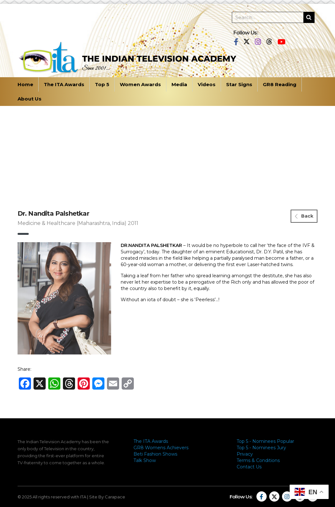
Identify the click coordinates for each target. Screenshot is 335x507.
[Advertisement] (168, 153)
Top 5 (102, 84)
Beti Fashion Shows (155, 454)
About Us (30, 99)
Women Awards (140, 84)
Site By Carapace (107, 496)
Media (179, 84)
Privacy (245, 454)
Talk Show (144, 460)
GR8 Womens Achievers (160, 448)
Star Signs (239, 84)
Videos (207, 84)
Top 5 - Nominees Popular (265, 441)
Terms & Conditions (258, 460)
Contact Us (249, 467)
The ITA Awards (64, 84)
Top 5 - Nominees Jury (261, 448)
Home (25, 84)
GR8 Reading (279, 84)
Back (304, 216)
